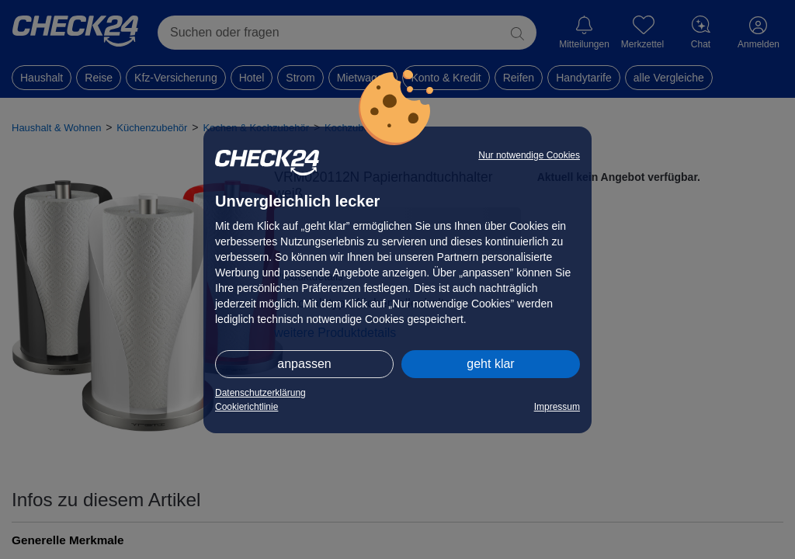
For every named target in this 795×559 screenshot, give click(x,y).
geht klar (490, 363)
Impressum (557, 406)
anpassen (304, 363)
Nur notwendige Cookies (529, 155)
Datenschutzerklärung (260, 392)
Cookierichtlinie (246, 406)
